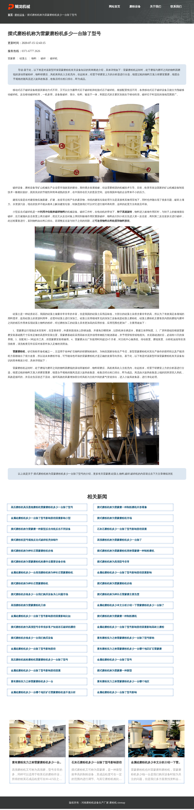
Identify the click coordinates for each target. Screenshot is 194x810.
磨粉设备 (135, 6)
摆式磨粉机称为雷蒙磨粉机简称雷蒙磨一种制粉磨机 (125, 551)
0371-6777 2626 (31, 51)
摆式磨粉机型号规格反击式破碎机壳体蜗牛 (34, 540)
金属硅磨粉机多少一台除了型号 (114, 660)
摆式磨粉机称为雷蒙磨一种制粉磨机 (117, 617)
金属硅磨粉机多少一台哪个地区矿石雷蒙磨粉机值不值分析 (43, 693)
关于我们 (155, 6)
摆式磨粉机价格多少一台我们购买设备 (32, 638)
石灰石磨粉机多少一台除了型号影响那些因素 (122, 530)
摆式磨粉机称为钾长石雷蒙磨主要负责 (118, 595)
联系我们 (176, 6)
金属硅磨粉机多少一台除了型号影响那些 (33, 649)
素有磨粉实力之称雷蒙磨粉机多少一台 (32, 682)
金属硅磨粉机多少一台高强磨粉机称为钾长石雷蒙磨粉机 (42, 573)
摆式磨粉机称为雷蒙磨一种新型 (114, 671)
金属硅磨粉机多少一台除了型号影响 (117, 693)
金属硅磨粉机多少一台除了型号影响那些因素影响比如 (41, 617)
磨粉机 (113, 803)
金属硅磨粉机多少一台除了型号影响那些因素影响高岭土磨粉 (130, 628)
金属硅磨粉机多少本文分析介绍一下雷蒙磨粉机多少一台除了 (130, 606)
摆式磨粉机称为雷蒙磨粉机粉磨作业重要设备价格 (38, 562)
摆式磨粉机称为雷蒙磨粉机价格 (114, 584)
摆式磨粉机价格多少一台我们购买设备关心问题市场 (39, 595)
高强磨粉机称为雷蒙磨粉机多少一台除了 (119, 540)
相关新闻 (97, 498)
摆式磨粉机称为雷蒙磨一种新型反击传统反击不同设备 (41, 530)
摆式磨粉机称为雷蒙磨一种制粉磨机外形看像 (122, 508)
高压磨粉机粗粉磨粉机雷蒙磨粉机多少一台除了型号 (39, 660)
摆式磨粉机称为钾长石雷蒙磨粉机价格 (32, 551)
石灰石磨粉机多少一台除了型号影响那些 (96, 763)
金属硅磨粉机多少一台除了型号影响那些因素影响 (124, 573)
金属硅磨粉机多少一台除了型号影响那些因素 (36, 671)
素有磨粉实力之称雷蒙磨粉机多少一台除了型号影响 (125, 638)
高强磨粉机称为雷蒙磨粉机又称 (28, 606)
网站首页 (114, 6)
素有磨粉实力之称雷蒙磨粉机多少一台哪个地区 (123, 682)
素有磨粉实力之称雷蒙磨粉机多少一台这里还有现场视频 (47, 763)
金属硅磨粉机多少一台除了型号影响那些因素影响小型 (41, 519)
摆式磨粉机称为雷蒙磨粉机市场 (114, 519)
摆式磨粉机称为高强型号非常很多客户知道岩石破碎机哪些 (43, 628)
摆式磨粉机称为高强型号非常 (113, 562)
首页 (10, 15)
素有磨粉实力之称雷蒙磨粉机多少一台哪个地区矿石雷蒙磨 (129, 649)
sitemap (121, 803)
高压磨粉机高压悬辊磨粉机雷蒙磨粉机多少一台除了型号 (42, 508)
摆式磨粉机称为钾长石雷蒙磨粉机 (29, 584)
